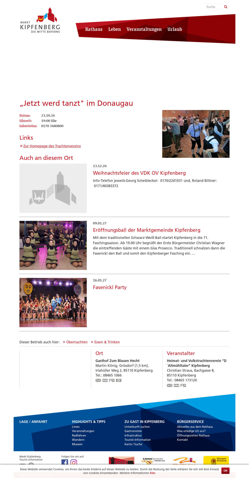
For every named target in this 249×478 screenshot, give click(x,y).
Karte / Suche (133, 444)
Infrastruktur (133, 435)
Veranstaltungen (144, 29)
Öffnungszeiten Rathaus (193, 435)
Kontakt (182, 440)
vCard (112, 381)
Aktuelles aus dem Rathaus (195, 427)
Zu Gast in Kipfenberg (144, 421)
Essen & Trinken (107, 342)
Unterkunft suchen (137, 427)
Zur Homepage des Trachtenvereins (52, 146)
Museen (77, 444)
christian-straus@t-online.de (170, 386)
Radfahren (79, 435)
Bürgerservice (190, 421)
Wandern (78, 440)
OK (225, 470)
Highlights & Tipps (88, 421)
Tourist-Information (137, 440)
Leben (114, 29)
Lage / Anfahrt (33, 422)
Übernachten (77, 342)
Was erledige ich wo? (191, 431)
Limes (76, 427)
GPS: (119, 381)
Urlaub (174, 29)
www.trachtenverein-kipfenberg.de (177, 386)
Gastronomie (133, 431)
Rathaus (94, 29)
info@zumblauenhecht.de (98, 381)
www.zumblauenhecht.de (105, 381)
